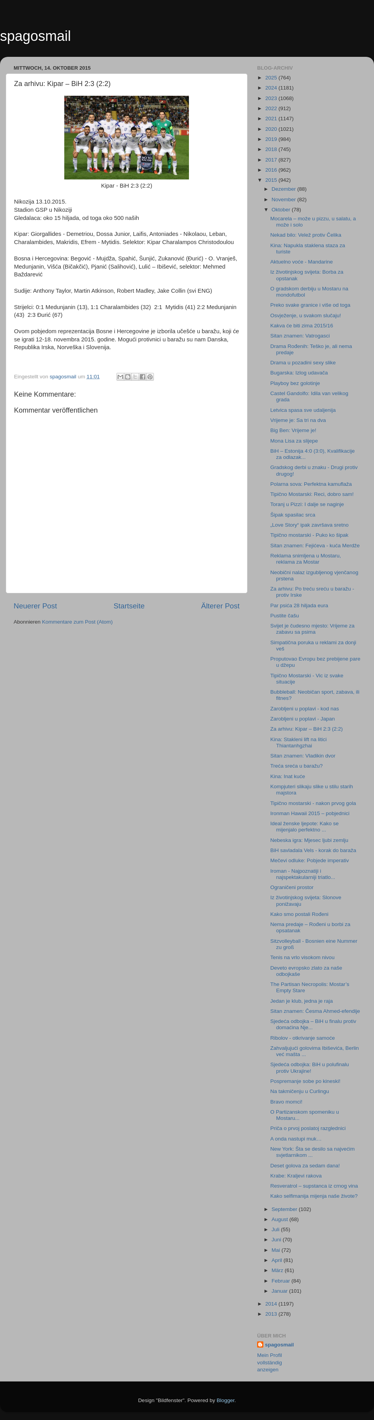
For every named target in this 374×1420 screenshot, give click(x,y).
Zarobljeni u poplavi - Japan (302, 719)
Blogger (226, 1400)
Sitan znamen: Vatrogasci (300, 336)
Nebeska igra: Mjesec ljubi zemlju (309, 840)
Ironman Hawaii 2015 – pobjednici (309, 813)
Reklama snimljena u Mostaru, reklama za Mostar (305, 559)
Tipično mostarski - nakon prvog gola (313, 803)
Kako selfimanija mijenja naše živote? (314, 1196)
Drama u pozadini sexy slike (303, 363)
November (284, 199)
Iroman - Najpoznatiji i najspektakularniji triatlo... (302, 874)
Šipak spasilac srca (293, 515)
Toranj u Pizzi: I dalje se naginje (307, 504)
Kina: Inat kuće (287, 776)
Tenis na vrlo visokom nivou (302, 957)
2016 (272, 170)
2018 (272, 149)
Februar (281, 1281)
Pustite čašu (284, 616)
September (285, 1209)
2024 (272, 88)
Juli (276, 1229)
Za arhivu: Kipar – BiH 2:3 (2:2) (306, 729)
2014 (272, 1304)
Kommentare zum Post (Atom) (77, 622)
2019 (272, 139)
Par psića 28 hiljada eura (299, 605)
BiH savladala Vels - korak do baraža (313, 850)
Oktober (282, 210)
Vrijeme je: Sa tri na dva (298, 420)
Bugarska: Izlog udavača (299, 373)
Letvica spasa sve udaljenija (303, 410)
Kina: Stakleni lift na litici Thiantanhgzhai (298, 742)
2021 (272, 118)
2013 (272, 1314)
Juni (277, 1239)
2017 (272, 160)
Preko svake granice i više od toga (310, 305)
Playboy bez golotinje (295, 383)
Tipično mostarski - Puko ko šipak (309, 535)
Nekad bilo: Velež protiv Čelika (305, 235)
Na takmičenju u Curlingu (299, 1091)
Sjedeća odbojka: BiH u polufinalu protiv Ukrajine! (309, 1067)
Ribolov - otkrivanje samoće (302, 1038)
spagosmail (35, 36)
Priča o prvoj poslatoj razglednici (308, 1128)
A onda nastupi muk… (296, 1139)
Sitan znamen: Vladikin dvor (302, 756)
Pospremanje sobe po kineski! (305, 1081)
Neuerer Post (35, 606)
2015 (272, 180)
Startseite (129, 606)
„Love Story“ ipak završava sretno (309, 525)
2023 (272, 98)
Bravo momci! (286, 1102)
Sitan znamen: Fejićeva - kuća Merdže (315, 545)
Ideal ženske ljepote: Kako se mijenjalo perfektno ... (304, 827)
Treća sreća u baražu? (296, 766)
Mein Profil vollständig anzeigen (269, 1362)
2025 (272, 78)
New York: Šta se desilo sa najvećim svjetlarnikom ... (312, 1152)
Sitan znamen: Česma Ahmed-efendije (315, 1011)
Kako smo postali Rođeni (299, 914)
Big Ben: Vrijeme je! (293, 430)
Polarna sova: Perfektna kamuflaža (311, 484)
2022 (272, 108)
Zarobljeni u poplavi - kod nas (304, 709)
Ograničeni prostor (292, 887)
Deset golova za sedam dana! (305, 1166)
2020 (272, 129)
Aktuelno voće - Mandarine (301, 262)
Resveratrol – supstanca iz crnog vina (314, 1186)
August (280, 1219)
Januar (280, 1291)
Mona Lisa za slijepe (294, 441)
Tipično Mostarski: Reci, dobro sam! (312, 494)
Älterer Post (220, 606)
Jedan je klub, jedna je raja (301, 1001)
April (278, 1260)
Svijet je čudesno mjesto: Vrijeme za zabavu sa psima (312, 629)
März (278, 1270)
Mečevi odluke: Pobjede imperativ (309, 860)
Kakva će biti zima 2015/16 (301, 326)
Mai (277, 1250)
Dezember (284, 189)
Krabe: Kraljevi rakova (296, 1176)
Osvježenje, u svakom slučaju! (305, 315)
